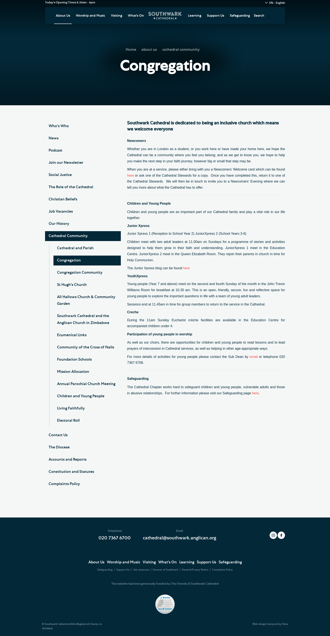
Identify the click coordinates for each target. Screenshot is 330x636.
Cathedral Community (68, 236)
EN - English (277, 2)
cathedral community (181, 50)
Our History (59, 224)
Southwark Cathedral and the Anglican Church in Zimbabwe (83, 319)
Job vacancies (141, 569)
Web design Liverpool (265, 624)
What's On (136, 15)
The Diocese (59, 447)
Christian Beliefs (63, 199)
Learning (194, 15)
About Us (63, 15)
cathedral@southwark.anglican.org (179, 538)
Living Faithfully (71, 408)
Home (131, 50)
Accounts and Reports (67, 459)
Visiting (116, 15)
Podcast (55, 150)
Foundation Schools (74, 359)
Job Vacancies (61, 211)
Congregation (69, 260)
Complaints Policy (64, 484)
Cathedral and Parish (75, 248)
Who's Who (59, 126)
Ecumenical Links (71, 335)
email (254, 357)
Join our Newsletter (66, 163)
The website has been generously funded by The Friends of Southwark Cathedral (165, 583)
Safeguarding (240, 15)
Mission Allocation (73, 372)
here (130, 175)
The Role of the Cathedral (71, 187)
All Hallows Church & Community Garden (86, 300)
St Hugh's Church (72, 285)
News (54, 138)
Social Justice (60, 175)
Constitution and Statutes (71, 472)
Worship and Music (90, 15)
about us (149, 50)
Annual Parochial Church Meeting (86, 384)
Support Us (215, 15)
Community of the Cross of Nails (85, 347)
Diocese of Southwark (166, 569)
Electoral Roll (68, 421)
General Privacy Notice (195, 569)
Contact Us (58, 435)
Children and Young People (80, 396)
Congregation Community (79, 273)
